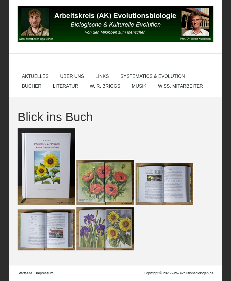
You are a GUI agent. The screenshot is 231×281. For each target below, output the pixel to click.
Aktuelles (35, 76)
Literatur (65, 86)
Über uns (72, 76)
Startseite (25, 273)
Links (102, 76)
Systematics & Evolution (152, 76)
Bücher (32, 86)
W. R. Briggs (105, 86)
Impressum (44, 273)
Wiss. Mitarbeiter (180, 86)
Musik (139, 86)
